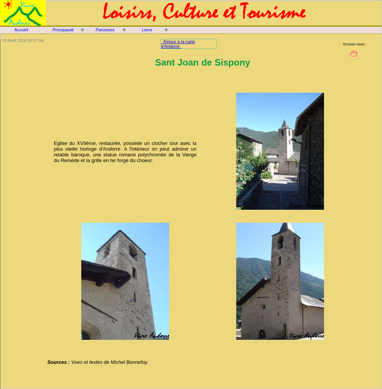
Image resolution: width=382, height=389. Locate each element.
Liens (147, 29)
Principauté (63, 29)
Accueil (21, 29)
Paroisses (105, 29)
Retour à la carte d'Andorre (178, 43)
